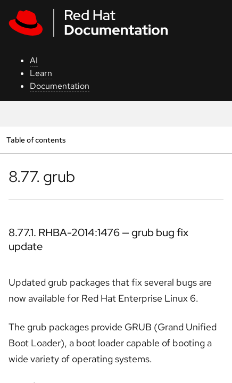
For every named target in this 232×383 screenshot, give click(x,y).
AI (34, 60)
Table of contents (36, 140)
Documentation (59, 85)
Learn (41, 73)
